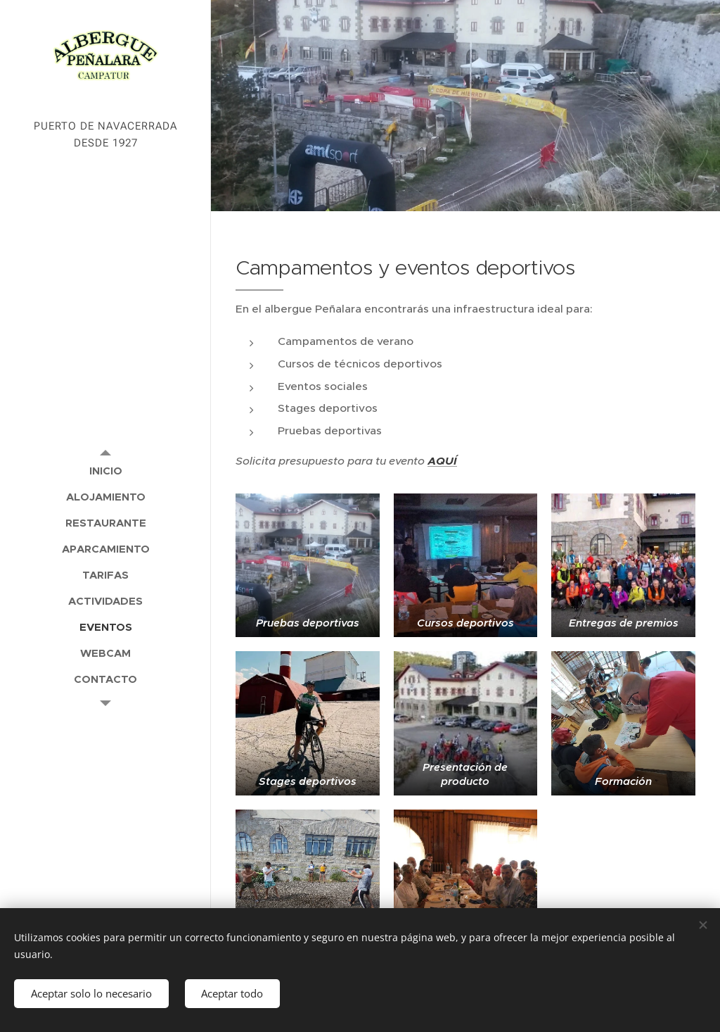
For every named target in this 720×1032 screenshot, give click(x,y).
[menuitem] (105, 470)
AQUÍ (442, 461)
